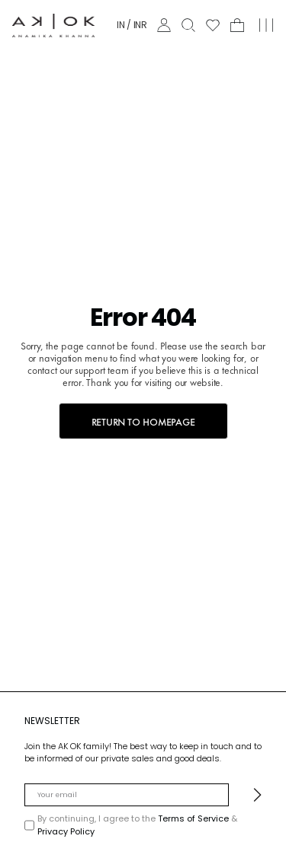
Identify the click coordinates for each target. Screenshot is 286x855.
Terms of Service (194, 818)
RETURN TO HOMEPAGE (143, 421)
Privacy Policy (66, 831)
